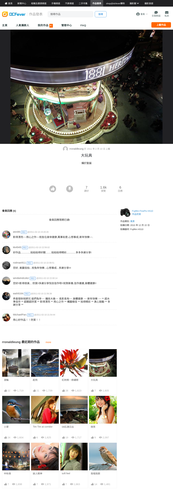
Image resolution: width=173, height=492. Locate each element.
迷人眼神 (37, 473)
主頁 (4, 25)
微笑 (93, 426)
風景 (132, 221)
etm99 (16, 231)
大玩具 (94, 380)
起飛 (35, 380)
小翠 (6, 426)
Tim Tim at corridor (42, 426)
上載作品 (161, 25)
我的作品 (45, 26)
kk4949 (17, 247)
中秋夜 (7, 473)
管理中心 (66, 25)
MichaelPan (19, 314)
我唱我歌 (95, 448)
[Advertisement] (86, 176)
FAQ (83, 25)
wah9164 (18, 293)
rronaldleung (73, 148)
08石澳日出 (68, 426)
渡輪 (6, 380)
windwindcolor (21, 278)
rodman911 (19, 262)
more (48, 342)
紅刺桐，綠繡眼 (70, 380)
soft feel (66, 448)
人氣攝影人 (22, 25)
